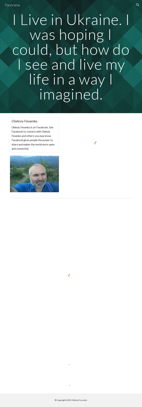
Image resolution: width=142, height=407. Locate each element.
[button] (138, 5)
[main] (71, 56)
